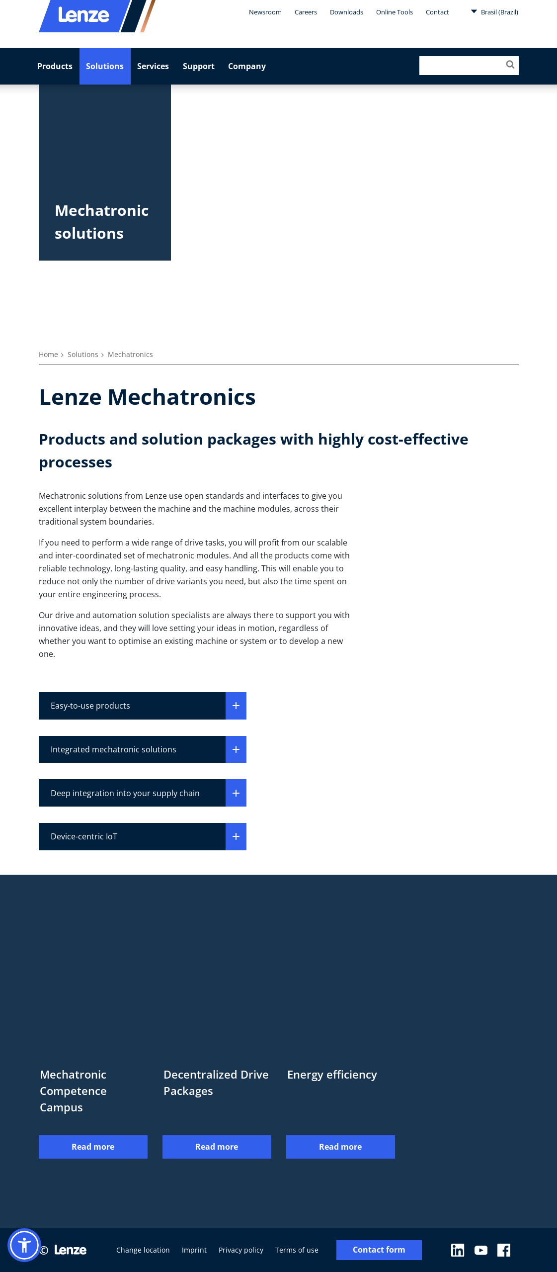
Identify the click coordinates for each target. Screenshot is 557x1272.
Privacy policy (241, 1250)
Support (199, 66)
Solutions (105, 66)
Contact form (379, 1250)
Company (247, 66)
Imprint (194, 1250)
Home (48, 354)
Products (55, 66)
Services (153, 66)
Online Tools (394, 11)
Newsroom (265, 11)
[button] (24, 1245)
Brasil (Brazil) (494, 11)
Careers (306, 11)
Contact (437, 11)
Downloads (346, 11)
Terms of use (296, 1250)
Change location (143, 1250)
